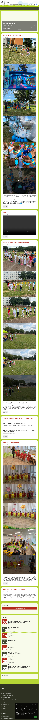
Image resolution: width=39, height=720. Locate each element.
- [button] (29, 4)
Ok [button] (35, 716)
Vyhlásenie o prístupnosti (8, 695)
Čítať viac (5, 207)
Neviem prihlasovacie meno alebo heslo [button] (19, 611)
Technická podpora (7, 693)
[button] (34, 4)
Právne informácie (6, 697)
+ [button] (27, 4)
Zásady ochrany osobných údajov (10, 699)
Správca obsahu (6, 691)
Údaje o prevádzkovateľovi (8, 702)
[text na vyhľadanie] (30, 2)
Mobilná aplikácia (9, 23)
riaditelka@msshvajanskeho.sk (9, 718)
